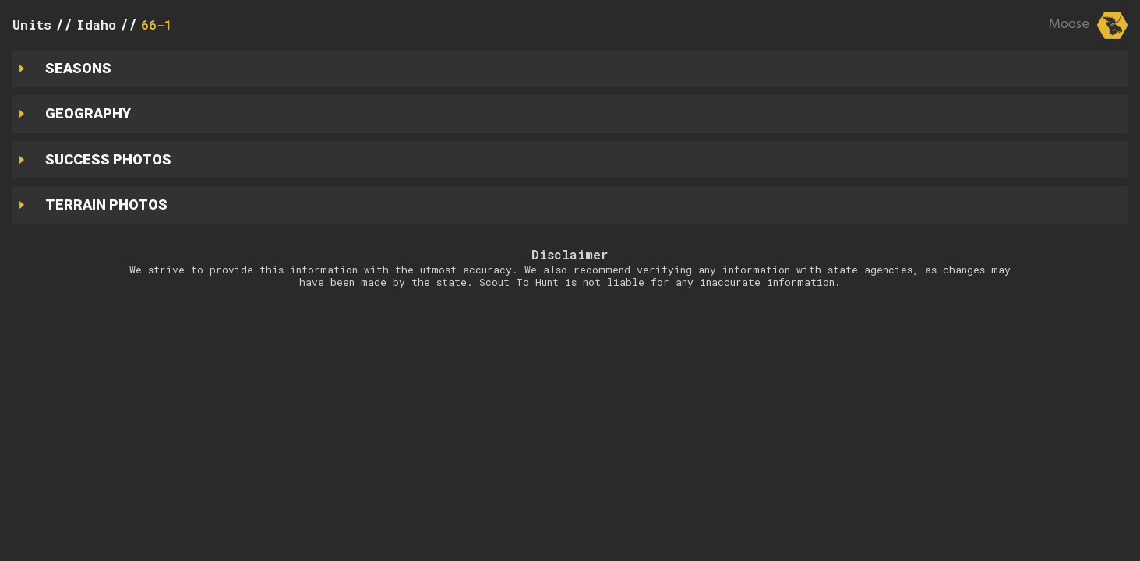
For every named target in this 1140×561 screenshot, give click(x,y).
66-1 (156, 25)
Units (31, 25)
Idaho (96, 25)
